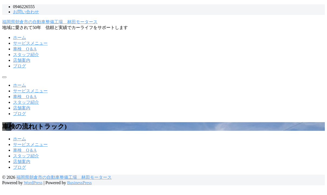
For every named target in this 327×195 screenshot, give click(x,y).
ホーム (19, 37)
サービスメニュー (30, 43)
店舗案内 (21, 60)
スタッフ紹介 (26, 54)
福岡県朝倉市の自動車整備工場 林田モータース (50, 22)
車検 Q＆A (25, 49)
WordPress (33, 182)
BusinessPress (79, 182)
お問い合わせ (26, 11)
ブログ (19, 66)
